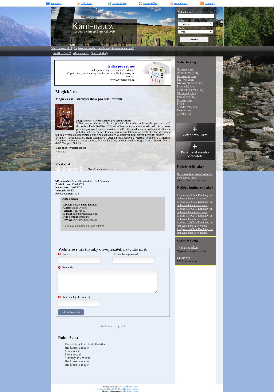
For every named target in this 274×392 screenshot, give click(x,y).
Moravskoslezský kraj (190, 89)
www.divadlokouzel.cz (85, 219)
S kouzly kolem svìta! (78, 357)
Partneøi (127, 389)
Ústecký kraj (184, 110)
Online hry (183, 257)
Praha (180, 103)
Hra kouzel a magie (77, 347)
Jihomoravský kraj (188, 72)
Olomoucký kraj (187, 93)
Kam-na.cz (92, 26)
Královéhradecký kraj (190, 83)
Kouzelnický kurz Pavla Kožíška (85, 344)
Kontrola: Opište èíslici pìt (76, 297)
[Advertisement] (120, 109)
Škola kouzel (73, 354)
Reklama (119, 389)
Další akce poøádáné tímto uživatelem (83, 226)
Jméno (65, 254)
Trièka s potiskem (187, 247)
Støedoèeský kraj (187, 107)
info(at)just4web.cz (130, 391)
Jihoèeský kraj (185, 69)
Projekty (111, 389)
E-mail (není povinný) (126, 254)
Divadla (62, 151)
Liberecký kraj (186, 86)
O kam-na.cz (102, 389)
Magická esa (72, 351)
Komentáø (67, 267)
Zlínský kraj (184, 113)
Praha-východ (79, 207)
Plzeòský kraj (185, 100)
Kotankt (135, 389)
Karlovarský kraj (187, 76)
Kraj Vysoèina (185, 79)
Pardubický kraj (186, 96)
